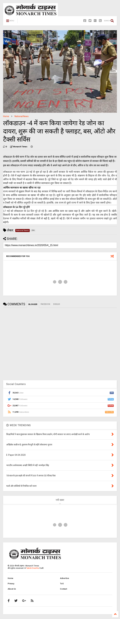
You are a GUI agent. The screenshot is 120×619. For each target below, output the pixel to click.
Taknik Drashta (32, 568)
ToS (62, 584)
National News (22, 116)
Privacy (11, 584)
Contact (63, 589)
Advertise (64, 578)
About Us (12, 589)
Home (6, 116)
